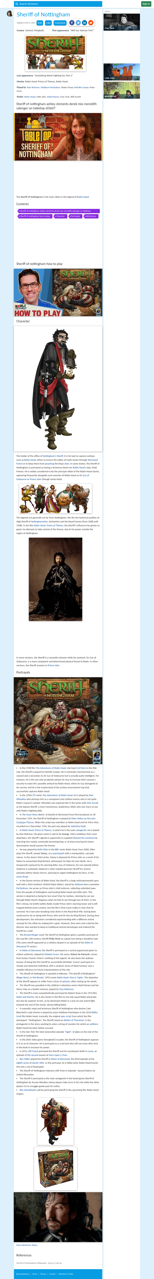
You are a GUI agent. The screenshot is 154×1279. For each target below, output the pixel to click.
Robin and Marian (25, 996)
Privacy (43, 1274)
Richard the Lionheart (84, 837)
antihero (94, 1024)
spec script (66, 1016)
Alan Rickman (33, 87)
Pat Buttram (22, 888)
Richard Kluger (31, 934)
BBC (57, 849)
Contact (52, 1274)
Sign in (146, 4)
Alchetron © (66, 1274)
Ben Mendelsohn (28, 1089)
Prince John (35, 479)
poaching (49, 463)
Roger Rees (22, 977)
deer (67, 463)
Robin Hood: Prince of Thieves (48, 525)
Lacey (90, 1051)
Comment (60, 23)
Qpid (68, 1031)
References (91, 216)
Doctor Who (38, 1062)
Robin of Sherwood (31, 950)
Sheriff (60, 456)
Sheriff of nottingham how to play (35, 216)
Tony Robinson (66, 989)
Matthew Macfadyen (50, 87)
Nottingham (49, 456)
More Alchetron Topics (26, 1245)
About (22, 1274)
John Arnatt (92, 802)
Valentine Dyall (78, 826)
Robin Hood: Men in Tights (70, 977)
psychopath (58, 853)
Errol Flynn (80, 768)
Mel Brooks (38, 977)
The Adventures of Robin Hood (51, 768)
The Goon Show (29, 814)
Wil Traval (33, 1051)
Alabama (79, 884)
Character (60, 216)
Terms (34, 1274)
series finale (22, 876)
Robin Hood (29, 96)
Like (48, 23)
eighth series (22, 1062)
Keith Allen (42, 849)
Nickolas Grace (52, 954)
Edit (40, 23)
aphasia (66, 981)
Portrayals (75, 216)
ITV (34, 795)
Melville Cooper (81, 87)
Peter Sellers (77, 818)
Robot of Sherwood (60, 1058)
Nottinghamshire (39, 521)
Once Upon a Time (58, 1055)
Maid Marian (53, 96)
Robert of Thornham (74, 1020)
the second (32, 1055)
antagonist (81, 830)
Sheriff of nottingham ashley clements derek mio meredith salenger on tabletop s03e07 (55, 211)
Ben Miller (25, 1058)
